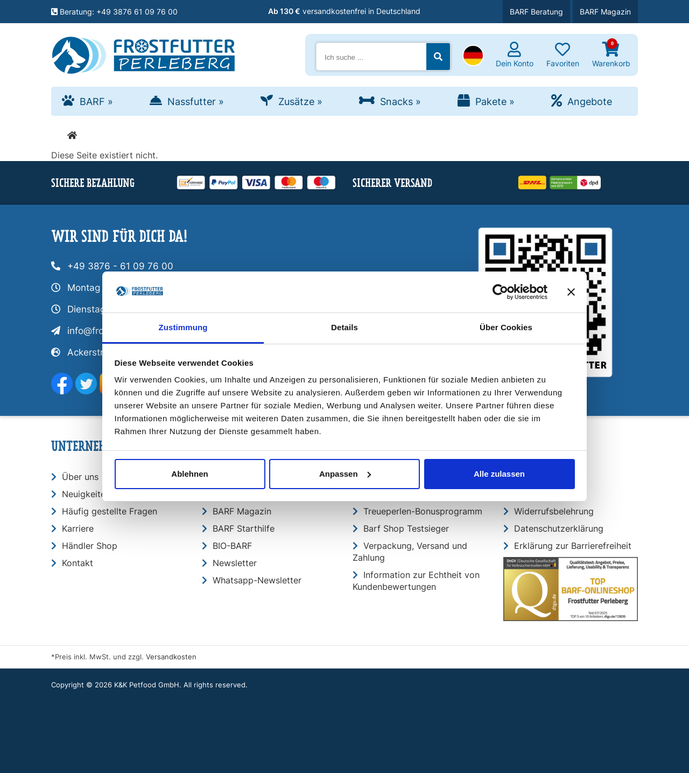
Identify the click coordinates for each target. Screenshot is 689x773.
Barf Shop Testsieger (406, 528)
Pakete (495, 101)
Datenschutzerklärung (558, 528)
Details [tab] (344, 327)
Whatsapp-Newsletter (257, 580)
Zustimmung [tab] (183, 327)
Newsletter (235, 563)
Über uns (80, 476)
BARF (96, 101)
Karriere (78, 528)
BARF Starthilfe (244, 528)
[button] (473, 56)
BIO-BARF (232, 545)
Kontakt (77, 563)
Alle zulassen (499, 473)
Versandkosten (171, 657)
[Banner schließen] (571, 292)
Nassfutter (195, 101)
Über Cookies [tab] (506, 327)
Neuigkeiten (86, 494)
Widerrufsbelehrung (554, 511)
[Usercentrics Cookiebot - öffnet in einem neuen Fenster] (500, 292)
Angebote (589, 101)
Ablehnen (189, 473)
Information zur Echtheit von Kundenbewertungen (416, 580)
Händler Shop (89, 545)
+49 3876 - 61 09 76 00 (120, 266)
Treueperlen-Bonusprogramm (422, 511)
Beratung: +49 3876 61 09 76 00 (114, 11)
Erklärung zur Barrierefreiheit (572, 545)
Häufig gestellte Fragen (109, 511)
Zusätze (300, 101)
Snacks (400, 101)
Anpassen (345, 473)
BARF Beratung (536, 11)
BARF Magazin (605, 11)
